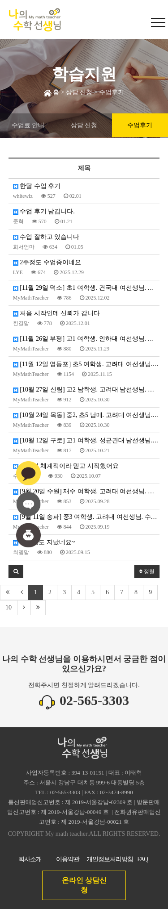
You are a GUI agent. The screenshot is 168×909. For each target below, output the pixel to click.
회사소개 (30, 859)
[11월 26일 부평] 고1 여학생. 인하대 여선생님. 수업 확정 (86, 338)
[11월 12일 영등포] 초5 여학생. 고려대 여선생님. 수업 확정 (86, 364)
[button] (16, 571)
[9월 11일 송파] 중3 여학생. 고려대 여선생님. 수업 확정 (86, 516)
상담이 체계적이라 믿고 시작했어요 (66, 466)
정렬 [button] (147, 571)
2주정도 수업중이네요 (47, 262)
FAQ (142, 859)
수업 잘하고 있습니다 (46, 237)
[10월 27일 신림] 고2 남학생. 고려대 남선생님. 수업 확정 (86, 389)
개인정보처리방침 (109, 859)
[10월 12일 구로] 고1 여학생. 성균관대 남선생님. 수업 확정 (86, 440)
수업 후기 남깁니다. (44, 211)
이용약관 (67, 859)
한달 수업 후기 (37, 186)
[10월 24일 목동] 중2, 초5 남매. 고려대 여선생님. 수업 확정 (86, 415)
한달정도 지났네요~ (44, 542)
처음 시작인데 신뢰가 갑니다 (56, 313)
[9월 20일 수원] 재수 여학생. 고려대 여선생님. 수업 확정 (86, 491)
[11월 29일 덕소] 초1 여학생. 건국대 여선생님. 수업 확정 (86, 287)
